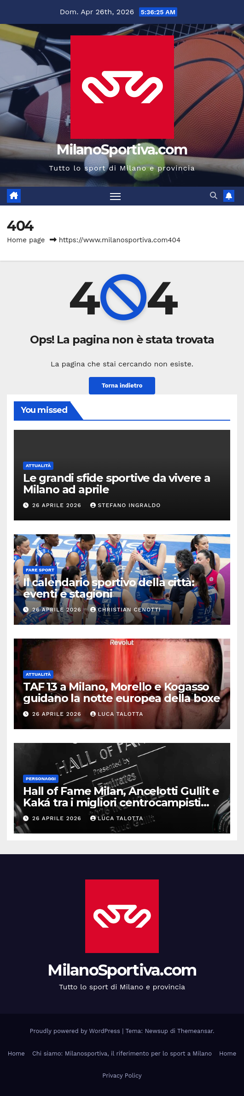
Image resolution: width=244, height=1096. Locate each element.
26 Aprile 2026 (58, 505)
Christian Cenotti (125, 609)
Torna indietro (122, 385)
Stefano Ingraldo (125, 505)
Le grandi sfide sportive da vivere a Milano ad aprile (116, 483)
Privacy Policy (121, 1075)
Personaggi (41, 778)
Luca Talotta (117, 714)
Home (16, 1053)
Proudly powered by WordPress (76, 1031)
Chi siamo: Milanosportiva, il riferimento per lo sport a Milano (122, 1053)
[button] (213, 195)
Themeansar (195, 1031)
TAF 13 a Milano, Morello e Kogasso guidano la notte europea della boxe (121, 692)
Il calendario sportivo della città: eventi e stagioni (108, 588)
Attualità (38, 465)
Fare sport (40, 569)
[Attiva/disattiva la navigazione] (115, 196)
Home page (26, 240)
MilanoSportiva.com (122, 149)
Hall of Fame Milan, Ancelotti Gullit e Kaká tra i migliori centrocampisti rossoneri (121, 802)
